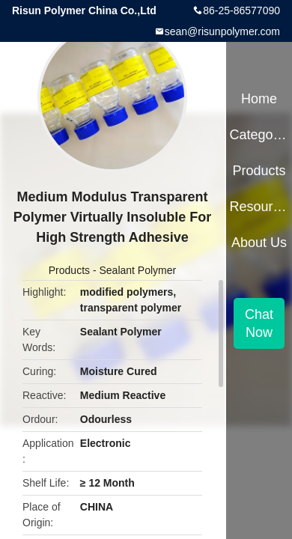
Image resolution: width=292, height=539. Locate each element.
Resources (258, 206)
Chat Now (259, 323)
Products (69, 270)
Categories (258, 134)
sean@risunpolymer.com (222, 31)
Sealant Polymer (137, 270)
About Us (259, 242)
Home (259, 98)
